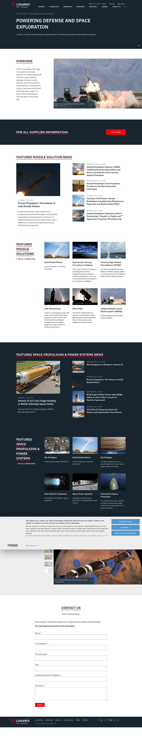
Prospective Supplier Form (60, 640)
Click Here (116, 132)
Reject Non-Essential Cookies (125, 733)
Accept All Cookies (125, 721)
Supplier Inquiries (79, 640)
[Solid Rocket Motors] (57, 256)
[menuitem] (111, 4)
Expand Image (140, 106)
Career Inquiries (41, 640)
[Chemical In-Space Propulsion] (113, 508)
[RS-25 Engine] (57, 462)
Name (37, 654)
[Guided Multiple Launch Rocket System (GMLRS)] (113, 309)
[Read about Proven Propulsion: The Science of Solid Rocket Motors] (38, 197)
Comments (39, 707)
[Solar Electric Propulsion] (57, 502)
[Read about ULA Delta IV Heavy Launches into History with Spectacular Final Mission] (98, 422)
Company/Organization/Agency (47, 697)
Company (24, 14)
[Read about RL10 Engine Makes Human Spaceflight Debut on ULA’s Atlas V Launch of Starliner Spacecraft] (98, 407)
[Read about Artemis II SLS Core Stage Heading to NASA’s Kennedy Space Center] (38, 399)
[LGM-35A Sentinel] (57, 316)
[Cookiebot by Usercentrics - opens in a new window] (12, 745)
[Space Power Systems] (85, 504)
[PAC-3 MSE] (85, 311)
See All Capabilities (26, 259)
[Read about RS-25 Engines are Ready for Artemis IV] (98, 377)
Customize (126, 727)
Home (18, 14)
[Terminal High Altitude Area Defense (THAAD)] (113, 262)
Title (37, 686)
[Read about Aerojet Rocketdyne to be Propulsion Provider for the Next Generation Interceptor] (98, 186)
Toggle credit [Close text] (92, 104)
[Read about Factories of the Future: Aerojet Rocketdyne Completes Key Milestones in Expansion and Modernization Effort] (98, 201)
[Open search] (125, 7)
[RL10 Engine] (113, 465)
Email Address (41, 665)
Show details (30, 745)
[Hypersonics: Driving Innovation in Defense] (85, 264)
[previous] (47, 589)
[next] (50, 589)
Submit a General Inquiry (71, 632)
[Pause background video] (138, 45)
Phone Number (41, 676)
